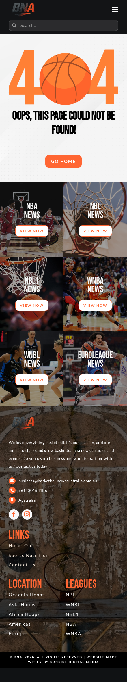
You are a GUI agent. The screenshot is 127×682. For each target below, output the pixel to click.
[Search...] (63, 25)
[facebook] (14, 514)
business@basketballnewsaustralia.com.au (57, 480)
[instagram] (27, 514)
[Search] (14, 25)
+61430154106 (32, 490)
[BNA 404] (23, 417)
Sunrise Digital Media (74, 662)
